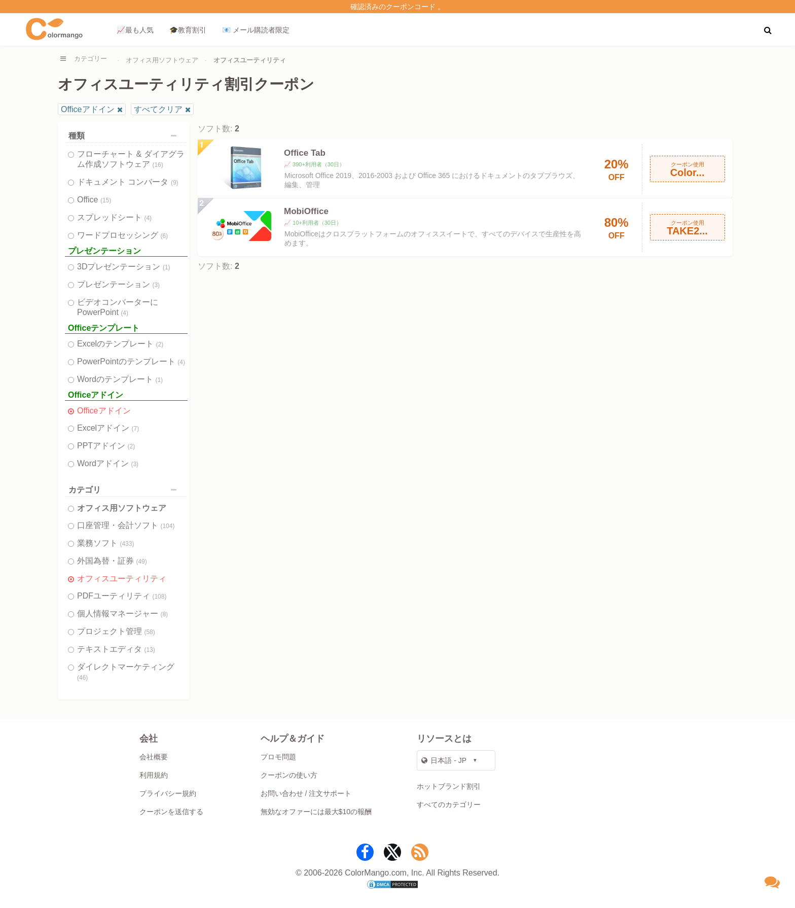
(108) (159, 596)
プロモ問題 (278, 757)
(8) (164, 614)
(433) (127, 543)
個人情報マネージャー (122, 613)
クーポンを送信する (171, 812)
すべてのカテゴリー (449, 804)
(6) (164, 235)
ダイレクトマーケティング (125, 671)
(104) (167, 526)
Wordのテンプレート (120, 379)
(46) (82, 677)
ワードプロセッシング (122, 235)
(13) (149, 649)
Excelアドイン (108, 428)
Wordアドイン (107, 463)
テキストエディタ (116, 649)
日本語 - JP (443, 760)
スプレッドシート (114, 217)
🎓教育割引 (187, 30)
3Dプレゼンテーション (123, 266)
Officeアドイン (88, 109)
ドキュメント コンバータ (127, 182)
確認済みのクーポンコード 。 (397, 7)
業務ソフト (105, 543)
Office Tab (305, 153)
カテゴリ (125, 489)
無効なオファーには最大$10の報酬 (316, 812)
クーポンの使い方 (289, 775)
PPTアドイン (106, 445)
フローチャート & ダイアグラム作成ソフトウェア (131, 159)
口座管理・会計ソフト (125, 525)
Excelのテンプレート (120, 343)
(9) (174, 182)
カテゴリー (90, 58)
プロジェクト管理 (116, 631)
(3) (156, 285)
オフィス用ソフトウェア (162, 60)
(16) (157, 164)
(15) (105, 200)
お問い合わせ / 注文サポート (306, 793)
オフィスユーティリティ (121, 578)
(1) (166, 267)
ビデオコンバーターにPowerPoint (117, 307)
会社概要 (153, 757)
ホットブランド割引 (449, 786)
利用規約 (153, 775)
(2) (160, 344)
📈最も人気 (135, 30)
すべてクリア (158, 109)
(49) (141, 561)
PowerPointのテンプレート (131, 361)
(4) (148, 218)
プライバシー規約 (167, 793)
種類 (125, 135)
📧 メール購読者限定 (256, 30)
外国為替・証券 (112, 560)
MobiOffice (306, 211)
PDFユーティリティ (121, 595)
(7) (135, 428)
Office (94, 199)
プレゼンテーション (118, 284)
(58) (149, 632)
